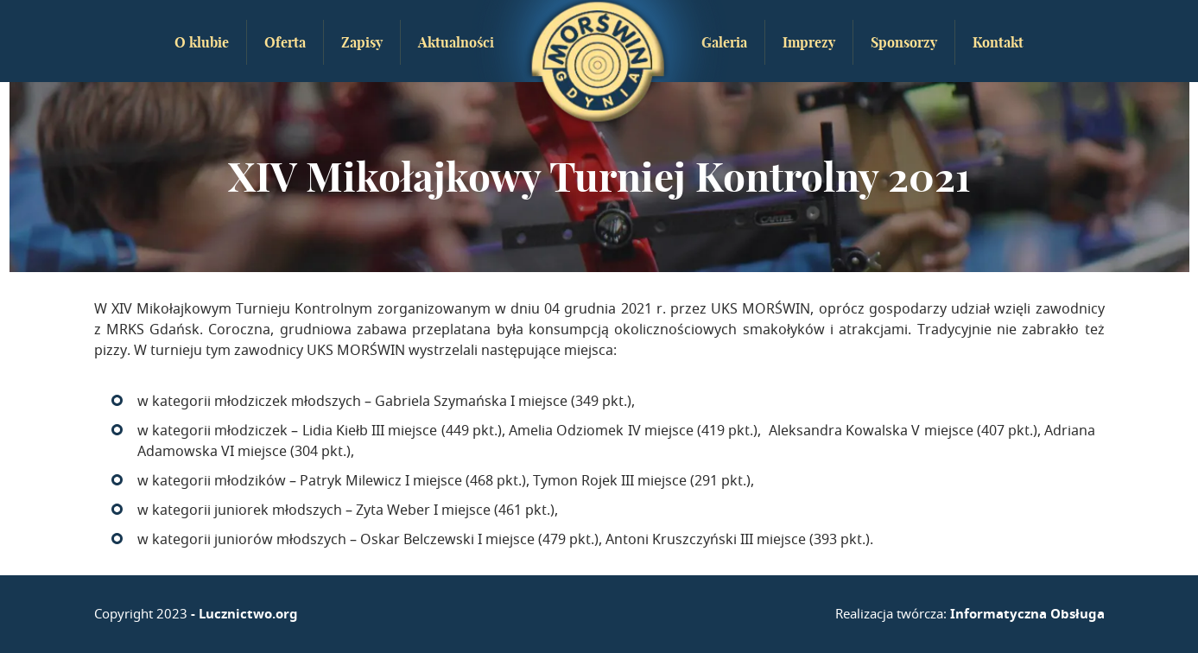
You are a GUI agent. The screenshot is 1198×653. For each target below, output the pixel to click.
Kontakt (998, 42)
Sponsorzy (904, 42)
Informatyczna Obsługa (1027, 614)
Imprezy (809, 42)
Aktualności (456, 42)
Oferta (285, 42)
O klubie (201, 42)
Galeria (724, 42)
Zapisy (362, 42)
